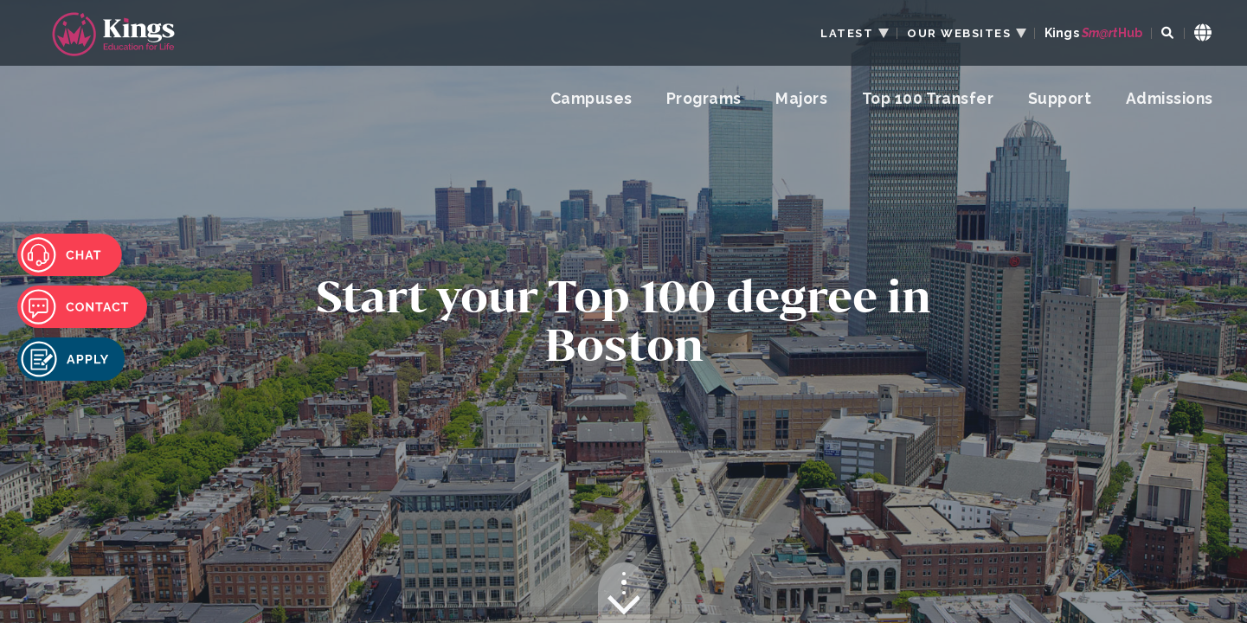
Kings (1093, 33)
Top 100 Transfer (928, 98)
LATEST (846, 33)
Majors (801, 98)
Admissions (1169, 98)
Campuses (591, 98)
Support (1059, 98)
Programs (704, 98)
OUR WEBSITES (959, 33)
